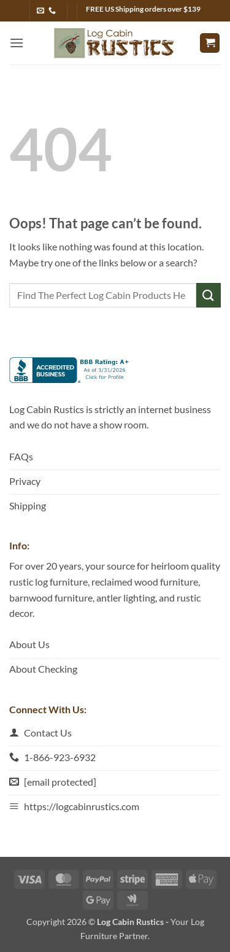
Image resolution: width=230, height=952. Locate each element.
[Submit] (208, 295)
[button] (16, 43)
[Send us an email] (40, 11)
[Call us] (52, 11)
